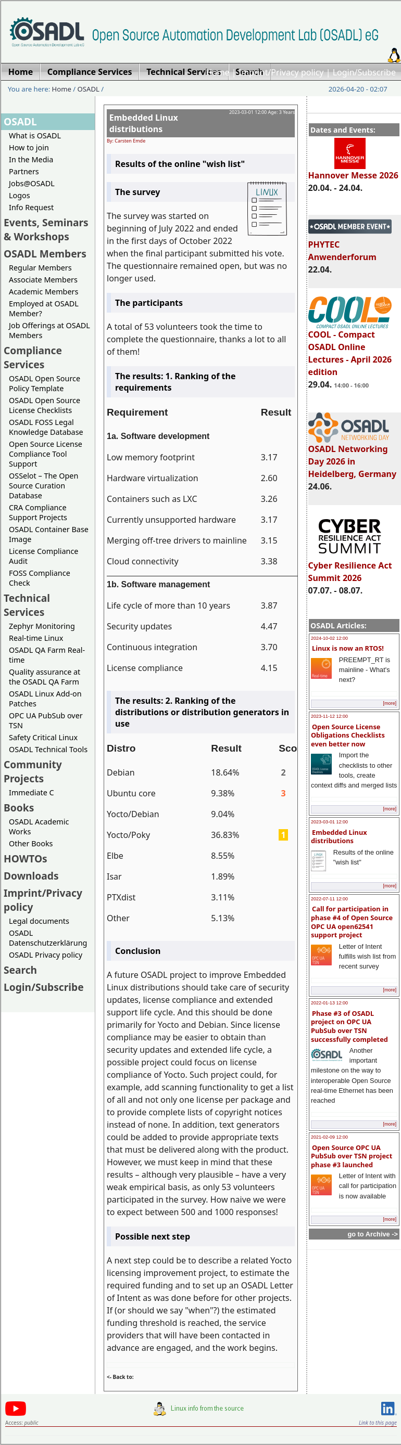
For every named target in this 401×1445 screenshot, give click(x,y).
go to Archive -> (372, 1234)
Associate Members (43, 280)
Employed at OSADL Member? (44, 308)
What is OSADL (35, 135)
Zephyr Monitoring (42, 626)
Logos (19, 195)
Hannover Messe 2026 (353, 170)
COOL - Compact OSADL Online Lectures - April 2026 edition (350, 348)
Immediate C (31, 792)
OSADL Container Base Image (49, 534)
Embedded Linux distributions (339, 837)
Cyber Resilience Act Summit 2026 (350, 567)
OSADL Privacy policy (45, 955)
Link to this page (378, 1422)
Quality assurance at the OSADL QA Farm (44, 677)
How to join (29, 147)
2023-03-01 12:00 (329, 821)
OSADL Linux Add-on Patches (45, 698)
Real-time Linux (36, 638)
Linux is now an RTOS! (348, 648)
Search (20, 970)
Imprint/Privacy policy (281, 72)
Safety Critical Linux (43, 737)
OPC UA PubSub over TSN (46, 720)
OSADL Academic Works (39, 826)
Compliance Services (33, 357)
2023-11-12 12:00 (329, 716)
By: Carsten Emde (126, 140)
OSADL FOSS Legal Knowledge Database (46, 427)
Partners (24, 171)
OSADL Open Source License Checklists (44, 405)
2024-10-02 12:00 (329, 638)
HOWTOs (25, 858)
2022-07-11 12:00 (329, 898)
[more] (389, 703)
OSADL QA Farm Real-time (47, 655)
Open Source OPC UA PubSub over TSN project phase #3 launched (351, 1156)
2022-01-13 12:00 (329, 1002)
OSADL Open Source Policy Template (44, 383)
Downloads (31, 876)
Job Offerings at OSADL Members (49, 330)
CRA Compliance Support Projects (38, 512)
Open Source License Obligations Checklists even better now (348, 735)
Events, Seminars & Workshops (46, 229)
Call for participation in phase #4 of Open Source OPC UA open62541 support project (352, 921)
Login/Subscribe (364, 72)
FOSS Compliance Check (39, 578)
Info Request (31, 207)
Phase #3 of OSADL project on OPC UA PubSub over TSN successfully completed (349, 1026)
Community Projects (33, 771)
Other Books (31, 843)
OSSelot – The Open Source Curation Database (43, 485)
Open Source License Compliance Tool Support (45, 454)
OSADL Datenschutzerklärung (48, 938)
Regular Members (40, 268)
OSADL (88, 89)
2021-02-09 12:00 (329, 1137)
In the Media (31, 159)
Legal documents (39, 921)
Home (218, 72)
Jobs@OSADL (32, 183)
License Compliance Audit (43, 556)
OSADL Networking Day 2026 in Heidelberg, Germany (352, 457)
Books (19, 808)
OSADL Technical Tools (48, 749)
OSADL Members (45, 254)
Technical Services (27, 605)
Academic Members (43, 291)
